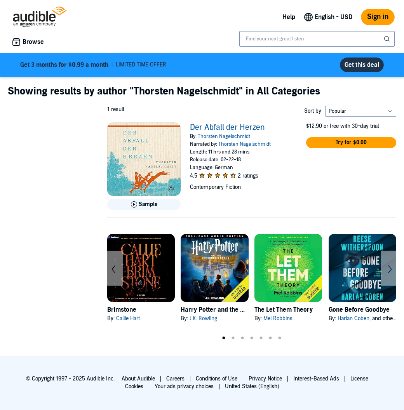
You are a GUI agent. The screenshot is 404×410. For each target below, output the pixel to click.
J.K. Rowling (203, 318)
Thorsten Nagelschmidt (224, 136)
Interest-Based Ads (316, 378)
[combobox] (317, 39)
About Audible (138, 378)
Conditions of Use (216, 378)
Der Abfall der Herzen (227, 127)
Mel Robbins (278, 318)
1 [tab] (224, 338)
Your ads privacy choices (184, 386)
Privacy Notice (265, 378)
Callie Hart (128, 318)
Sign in (377, 17)
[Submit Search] (388, 39)
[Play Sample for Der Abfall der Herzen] (144, 204)
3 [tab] (242, 338)
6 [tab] (270, 338)
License (359, 378)
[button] (351, 142)
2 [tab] (233, 338)
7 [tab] (280, 338)
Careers (175, 378)
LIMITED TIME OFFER (93, 65)
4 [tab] (252, 338)
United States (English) (252, 386)
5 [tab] (261, 338)
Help (288, 17)
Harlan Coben (353, 318)
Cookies (134, 386)
